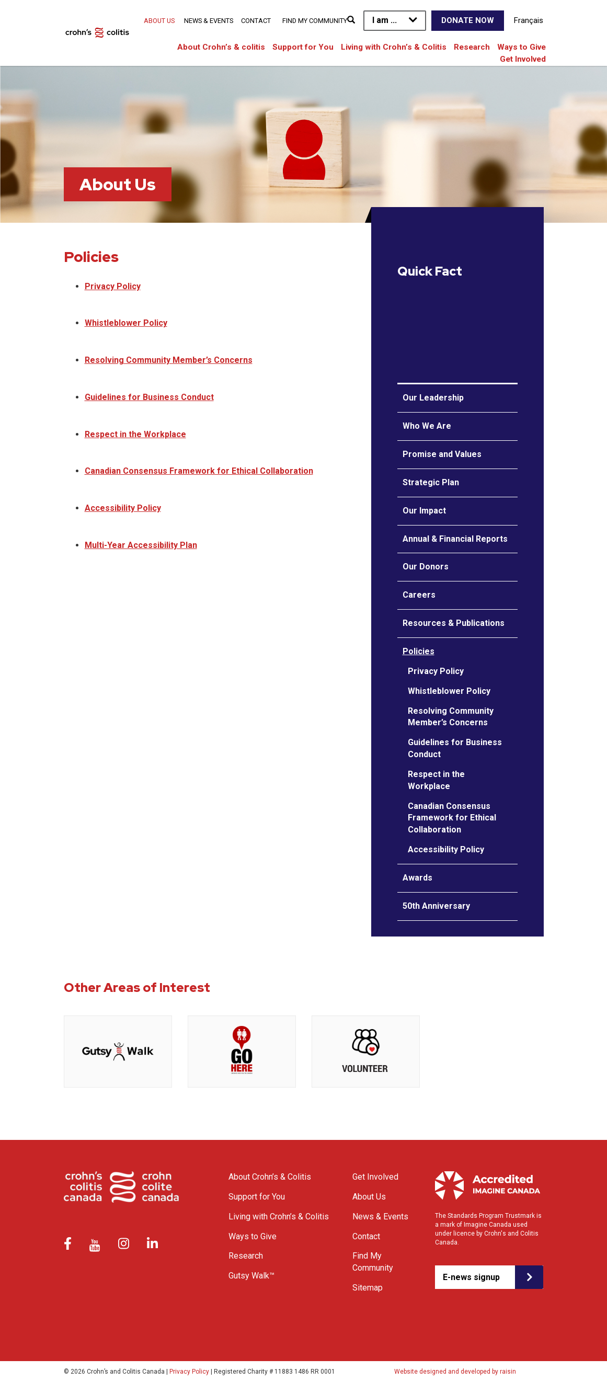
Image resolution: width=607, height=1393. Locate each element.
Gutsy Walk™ (251, 1276)
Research (472, 47)
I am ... (384, 20)
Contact (256, 21)
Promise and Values (442, 454)
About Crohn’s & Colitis (269, 1177)
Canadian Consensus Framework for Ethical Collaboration (199, 471)
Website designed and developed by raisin (455, 1371)
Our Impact (424, 511)
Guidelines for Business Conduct (149, 397)
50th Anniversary (436, 906)
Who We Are (427, 426)
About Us (159, 21)
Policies (418, 651)
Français (528, 20)
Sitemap (367, 1288)
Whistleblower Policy (126, 323)
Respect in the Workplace (135, 434)
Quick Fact (429, 271)
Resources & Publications (454, 623)
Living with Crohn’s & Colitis (393, 47)
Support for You (303, 47)
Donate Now (467, 20)
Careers (419, 595)
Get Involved (523, 59)
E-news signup (471, 1277)
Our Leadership (433, 398)
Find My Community (314, 21)
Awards (417, 878)
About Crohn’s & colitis (221, 47)
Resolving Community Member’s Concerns (169, 360)
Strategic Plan (431, 482)
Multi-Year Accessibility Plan (141, 545)
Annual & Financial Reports (455, 539)
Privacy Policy (113, 286)
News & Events (208, 21)
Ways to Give (521, 47)
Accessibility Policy (123, 508)
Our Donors (426, 567)
